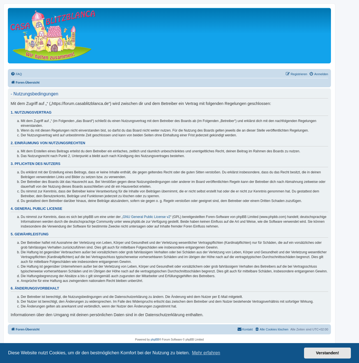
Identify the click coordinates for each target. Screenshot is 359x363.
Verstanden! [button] (327, 353)
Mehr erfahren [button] (206, 352)
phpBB (155, 339)
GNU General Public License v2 (146, 217)
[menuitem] (16, 74)
